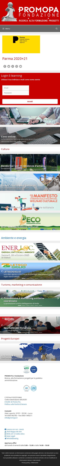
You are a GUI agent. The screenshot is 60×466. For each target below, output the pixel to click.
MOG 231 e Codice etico (14, 434)
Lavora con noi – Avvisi (14, 429)
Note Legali (10, 436)
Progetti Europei (10, 338)
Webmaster (34, 462)
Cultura (5, 149)
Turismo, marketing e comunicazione (21, 284)
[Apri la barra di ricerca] (56, 28)
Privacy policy (26, 462)
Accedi (30, 101)
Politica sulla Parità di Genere (16, 404)
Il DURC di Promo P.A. (13, 402)
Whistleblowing (11, 438)
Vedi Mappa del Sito (13, 432)
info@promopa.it (11, 418)
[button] (2, 271)
